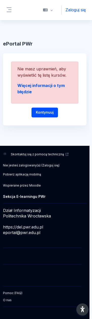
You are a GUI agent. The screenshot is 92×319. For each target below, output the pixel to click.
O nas (7, 300)
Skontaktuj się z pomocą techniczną (40, 154)
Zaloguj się (76, 9)
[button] (48, 10)
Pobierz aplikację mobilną (22, 174)
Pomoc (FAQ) (12, 293)
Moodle (35, 185)
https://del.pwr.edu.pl (23, 227)
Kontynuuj (45, 112)
